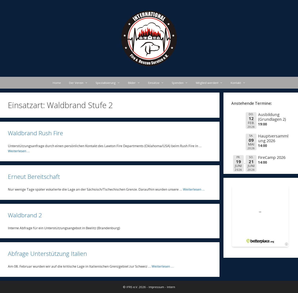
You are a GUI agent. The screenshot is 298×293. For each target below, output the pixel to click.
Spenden (182, 83)
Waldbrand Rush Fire (35, 133)
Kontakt (240, 83)
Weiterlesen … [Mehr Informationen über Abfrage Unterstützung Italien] (162, 266)
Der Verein (80, 83)
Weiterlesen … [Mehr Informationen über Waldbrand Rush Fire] (19, 151)
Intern (171, 287)
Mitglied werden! (211, 83)
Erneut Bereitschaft (34, 176)
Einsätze (158, 83)
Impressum (156, 287)
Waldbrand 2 (25, 215)
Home (57, 83)
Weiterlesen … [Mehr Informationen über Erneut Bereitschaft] (194, 189)
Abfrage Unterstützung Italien (47, 253)
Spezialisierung (110, 83)
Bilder (136, 83)
